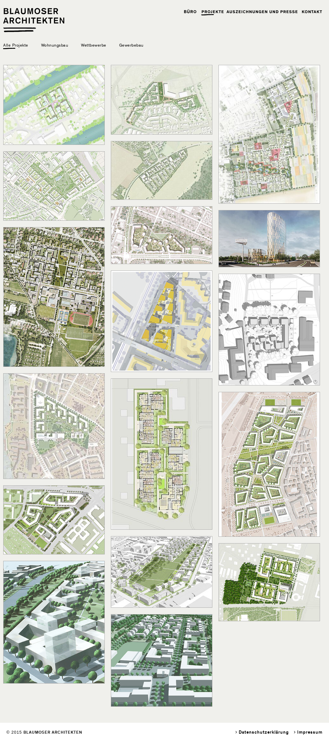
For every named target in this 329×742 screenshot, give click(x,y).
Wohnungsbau (54, 45)
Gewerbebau (131, 45)
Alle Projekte (15, 45)
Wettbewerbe (93, 45)
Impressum (310, 732)
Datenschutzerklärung (264, 732)
